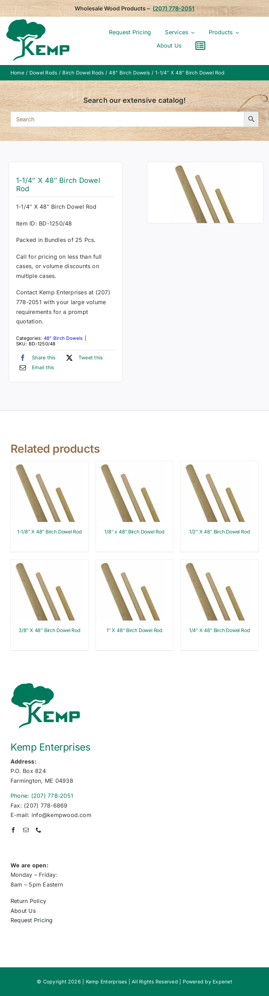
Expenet (222, 981)
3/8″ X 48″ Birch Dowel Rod (50, 630)
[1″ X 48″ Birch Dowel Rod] (131, 564)
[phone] (38, 830)
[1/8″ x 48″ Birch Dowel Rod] (131, 465)
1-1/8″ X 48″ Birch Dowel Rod (49, 532)
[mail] (26, 830)
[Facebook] (36, 358)
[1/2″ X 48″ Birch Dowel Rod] (216, 465)
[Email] (35, 367)
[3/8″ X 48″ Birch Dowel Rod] (46, 564)
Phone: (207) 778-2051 (42, 795)
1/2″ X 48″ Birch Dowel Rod (219, 532)
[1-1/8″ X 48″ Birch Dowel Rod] (46, 465)
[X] (83, 358)
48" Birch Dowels (63, 338)
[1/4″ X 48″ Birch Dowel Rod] (216, 564)
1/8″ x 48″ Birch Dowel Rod (134, 532)
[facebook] (13, 830)
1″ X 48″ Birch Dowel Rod (134, 630)
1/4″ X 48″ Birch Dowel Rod (219, 630)
